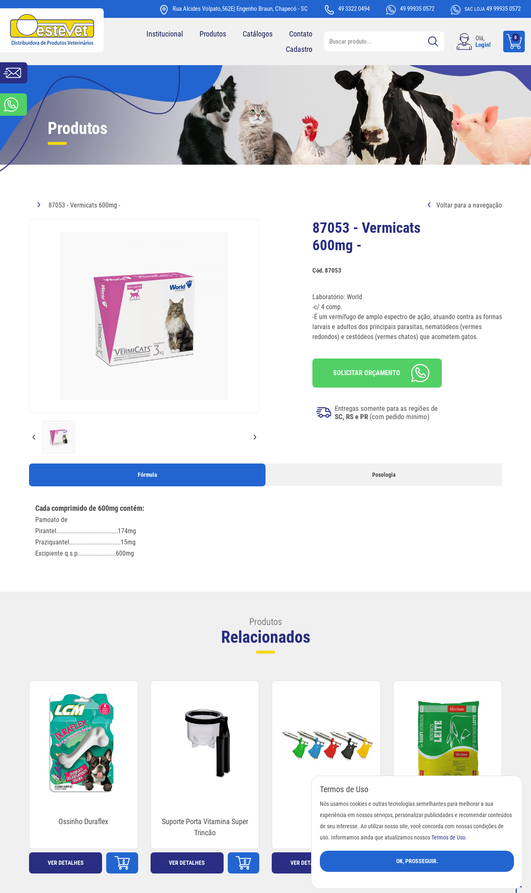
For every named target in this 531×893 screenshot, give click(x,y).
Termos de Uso (448, 837)
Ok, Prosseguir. (417, 861)
